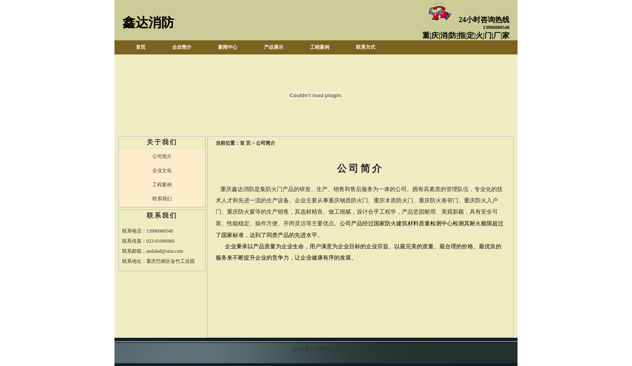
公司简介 (162, 156)
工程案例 (319, 47)
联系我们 (162, 199)
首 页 (245, 143)
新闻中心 (227, 47)
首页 (141, 47)
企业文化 (162, 170)
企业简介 (181, 47)
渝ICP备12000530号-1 (316, 349)
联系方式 (365, 47)
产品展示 (273, 47)
